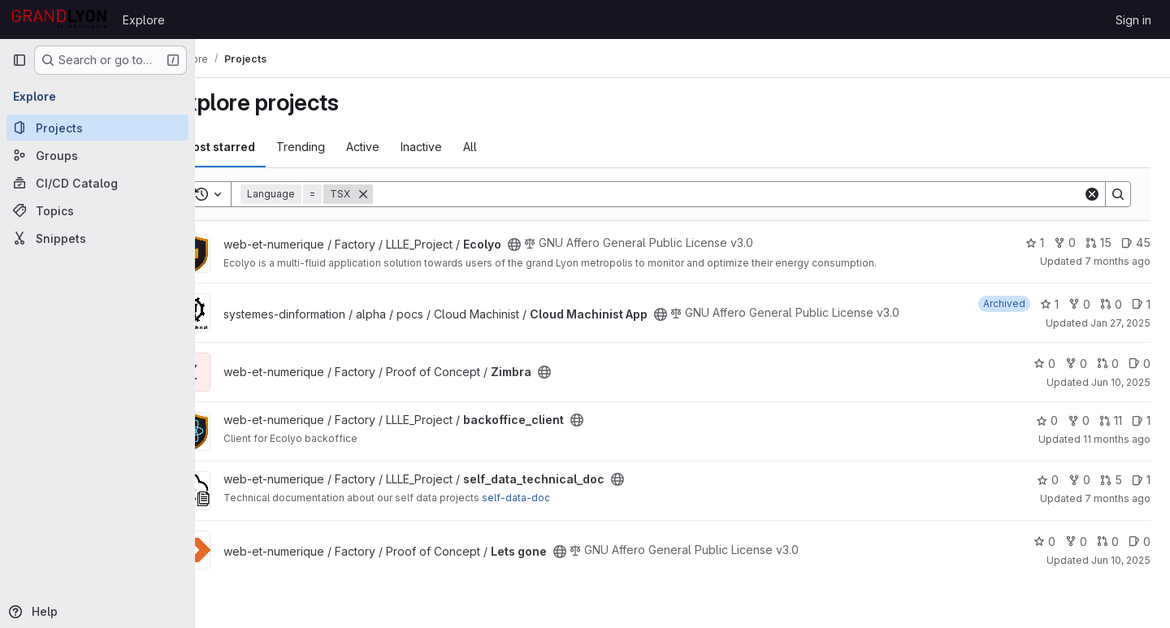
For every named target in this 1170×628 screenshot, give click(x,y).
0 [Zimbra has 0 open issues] (1139, 363)
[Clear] (1092, 194)
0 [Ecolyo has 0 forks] (1065, 242)
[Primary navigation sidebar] (19, 60)
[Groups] (97, 155)
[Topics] (97, 210)
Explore (144, 20)
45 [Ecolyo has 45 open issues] (1135, 242)
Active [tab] (405, 147)
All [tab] (513, 147)
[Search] (749, 194)
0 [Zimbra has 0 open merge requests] (1108, 363)
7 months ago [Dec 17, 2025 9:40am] (1117, 261)
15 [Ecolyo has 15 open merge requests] (1099, 242)
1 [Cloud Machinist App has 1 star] (1049, 304)
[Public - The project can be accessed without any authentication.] (557, 244)
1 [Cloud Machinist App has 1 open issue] (1141, 304)
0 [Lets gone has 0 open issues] (1139, 541)
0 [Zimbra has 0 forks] (1076, 363)
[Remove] (406, 194)
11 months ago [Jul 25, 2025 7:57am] (1116, 439)
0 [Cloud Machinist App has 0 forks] (1079, 304)
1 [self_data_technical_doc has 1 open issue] (1141, 480)
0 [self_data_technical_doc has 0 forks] (1079, 480)
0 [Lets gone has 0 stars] (1044, 541)
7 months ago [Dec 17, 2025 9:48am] (1117, 498)
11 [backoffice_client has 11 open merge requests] (1110, 420)
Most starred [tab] (261, 147)
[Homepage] (59, 19)
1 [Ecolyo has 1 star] (1034, 242)
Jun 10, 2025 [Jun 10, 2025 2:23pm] (1120, 382)
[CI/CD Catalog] (97, 183)
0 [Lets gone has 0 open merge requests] (1108, 541)
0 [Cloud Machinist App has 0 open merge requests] (1111, 304)
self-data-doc (559, 498)
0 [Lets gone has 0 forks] (1076, 541)
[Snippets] (97, 238)
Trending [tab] (343, 147)
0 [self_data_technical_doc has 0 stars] (1048, 480)
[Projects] (97, 128)
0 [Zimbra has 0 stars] (1044, 363)
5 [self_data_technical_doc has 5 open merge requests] (1111, 480)
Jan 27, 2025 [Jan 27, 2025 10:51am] (1120, 323)
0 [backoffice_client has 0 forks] (1079, 420)
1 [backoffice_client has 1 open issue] (1141, 420)
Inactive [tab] (464, 147)
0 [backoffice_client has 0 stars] (1047, 420)
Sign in (1133, 20)
